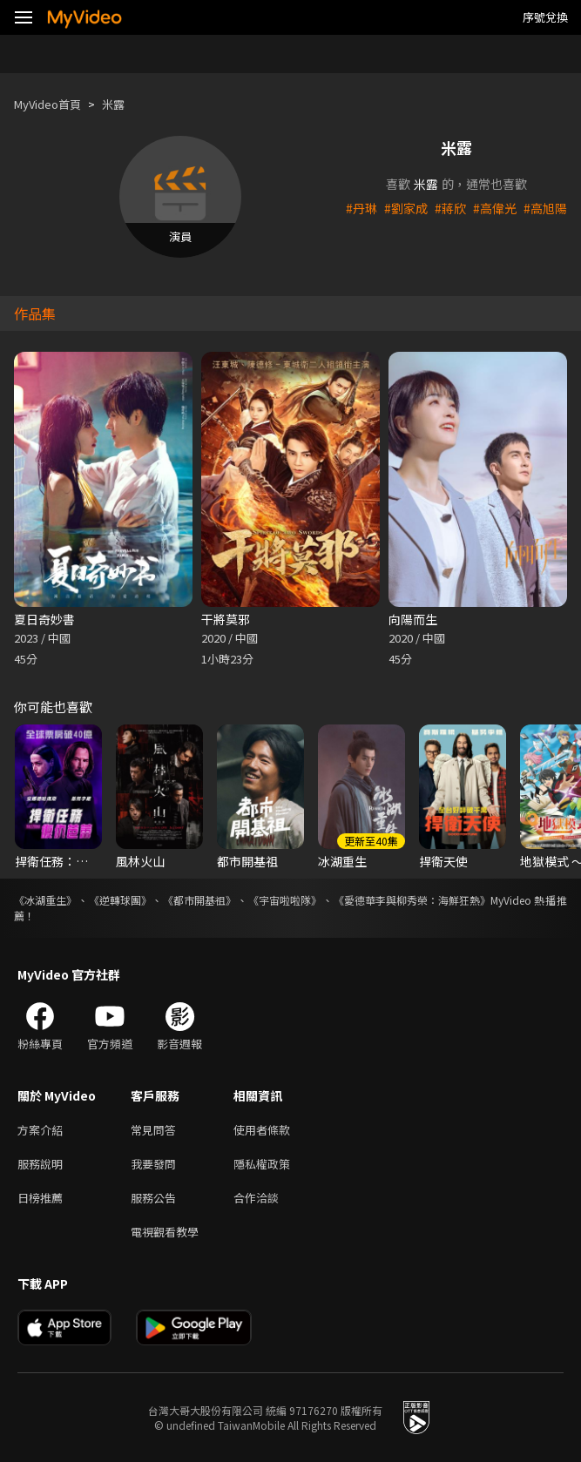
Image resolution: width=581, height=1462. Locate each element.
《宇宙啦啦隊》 (284, 900)
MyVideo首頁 (47, 104)
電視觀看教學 (165, 1231)
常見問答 (153, 1130)
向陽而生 (412, 619)
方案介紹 (40, 1130)
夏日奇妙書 (44, 619)
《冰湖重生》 (45, 900)
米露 (113, 104)
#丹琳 (361, 208)
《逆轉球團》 (120, 900)
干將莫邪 (225, 619)
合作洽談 (256, 1197)
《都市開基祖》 (199, 900)
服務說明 (40, 1163)
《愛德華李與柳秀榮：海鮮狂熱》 (412, 900)
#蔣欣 (450, 208)
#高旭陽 (545, 208)
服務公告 (153, 1197)
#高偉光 (495, 208)
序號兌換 (545, 17)
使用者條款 (261, 1130)
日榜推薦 (40, 1197)
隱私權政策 (261, 1163)
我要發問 (153, 1163)
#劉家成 (406, 208)
